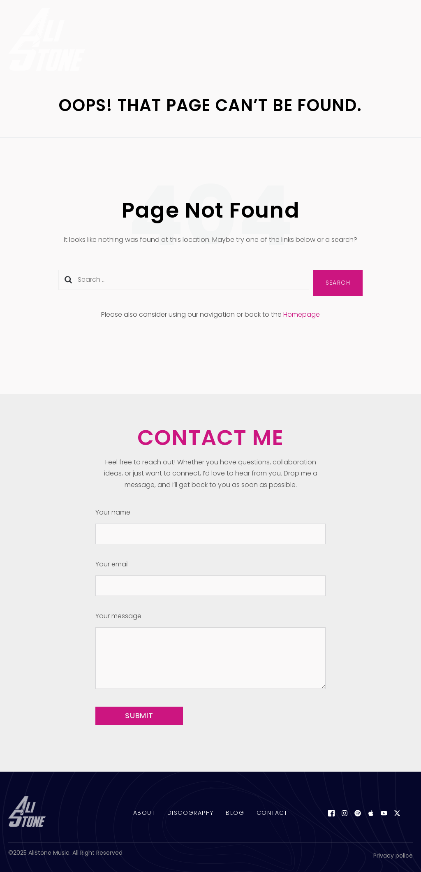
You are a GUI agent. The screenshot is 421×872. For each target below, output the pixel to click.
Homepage (301, 314)
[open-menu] (403, 41)
